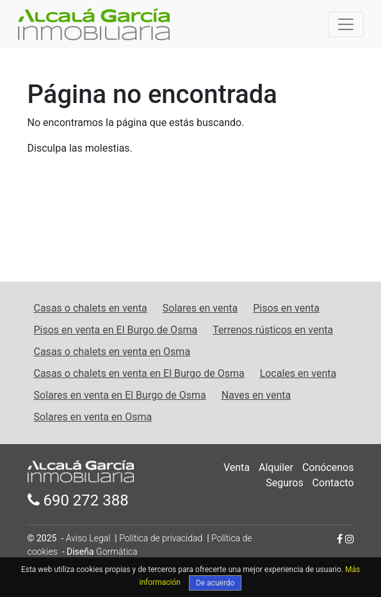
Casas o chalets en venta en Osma (112, 352)
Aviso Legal (88, 538)
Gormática (116, 551)
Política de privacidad (160, 538)
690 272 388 (78, 500)
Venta (236, 467)
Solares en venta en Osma (93, 417)
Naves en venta (256, 395)
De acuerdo (215, 582)
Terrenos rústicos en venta (273, 330)
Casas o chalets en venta (90, 308)
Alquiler (276, 467)
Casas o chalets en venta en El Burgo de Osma (139, 373)
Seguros (284, 483)
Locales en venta (298, 373)
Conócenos (328, 467)
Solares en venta (200, 308)
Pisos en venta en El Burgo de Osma (116, 330)
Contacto (333, 483)
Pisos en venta (286, 308)
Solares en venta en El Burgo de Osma (120, 395)
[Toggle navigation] (346, 24)
